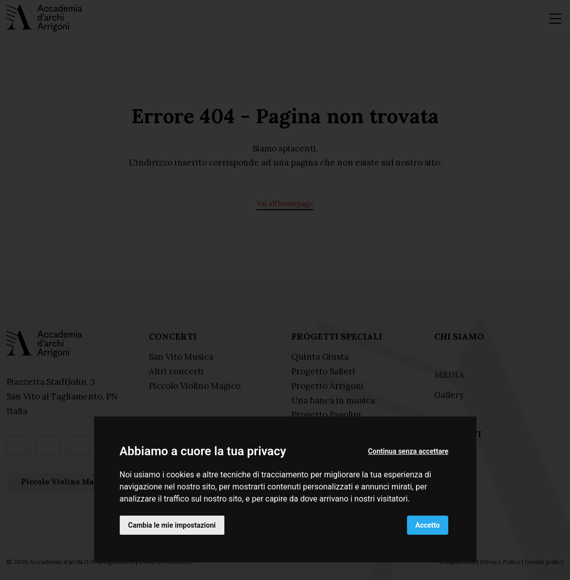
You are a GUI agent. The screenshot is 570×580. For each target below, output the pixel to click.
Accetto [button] (428, 525)
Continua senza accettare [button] (408, 451)
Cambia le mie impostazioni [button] (172, 525)
